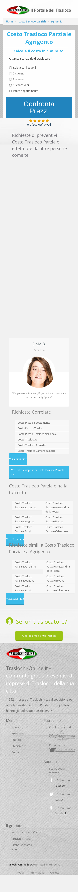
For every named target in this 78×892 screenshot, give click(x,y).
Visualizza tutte (18, 459)
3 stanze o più (21, 85)
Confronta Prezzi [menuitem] (39, 107)
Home (9, 21)
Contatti (16, 752)
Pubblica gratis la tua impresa (39, 635)
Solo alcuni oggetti (24, 67)
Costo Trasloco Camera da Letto (37, 451)
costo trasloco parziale (32, 21)
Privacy (19, 872)
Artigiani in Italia (21, 838)
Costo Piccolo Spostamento (34, 422)
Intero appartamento (25, 91)
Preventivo (18, 733)
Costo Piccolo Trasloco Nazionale (37, 434)
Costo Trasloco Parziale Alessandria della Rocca (57, 507)
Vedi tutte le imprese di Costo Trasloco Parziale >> (37, 472)
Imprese (16, 739)
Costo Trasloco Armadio (32, 445)
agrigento (56, 21)
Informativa (37, 872)
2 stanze (18, 79)
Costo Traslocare (27, 439)
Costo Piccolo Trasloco (31, 428)
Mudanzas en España (24, 832)
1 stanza (18, 73)
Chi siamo (17, 746)
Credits (54, 872)
